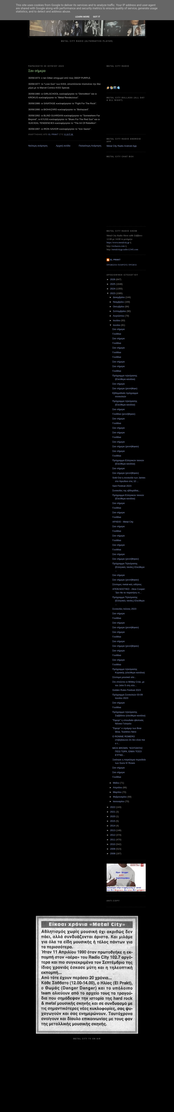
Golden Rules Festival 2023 (126, 690)
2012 (113, 835)
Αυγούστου (119, 315)
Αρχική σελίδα (63, 145)
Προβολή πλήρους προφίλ (122, 265)
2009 (113, 849)
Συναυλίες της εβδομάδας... (126, 490)
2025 (113, 284)
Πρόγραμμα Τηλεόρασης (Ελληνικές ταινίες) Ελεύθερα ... (128, 567)
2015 (113, 821)
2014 (113, 825)
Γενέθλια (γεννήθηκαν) (123, 414)
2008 (113, 853)
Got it (96, 16)
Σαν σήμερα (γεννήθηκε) (124, 388)
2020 (113, 816)
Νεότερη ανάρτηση (38, 145)
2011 (113, 839)
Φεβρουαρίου (120, 796)
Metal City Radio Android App (122, 146)
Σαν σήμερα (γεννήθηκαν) (125, 446)
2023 (113, 293)
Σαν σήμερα (118, 329)
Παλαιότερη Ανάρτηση (90, 145)
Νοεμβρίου (119, 302)
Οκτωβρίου (119, 306)
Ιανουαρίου (119, 801)
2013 (113, 830)
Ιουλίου (117, 320)
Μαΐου (116, 782)
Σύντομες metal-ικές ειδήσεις (126, 584)
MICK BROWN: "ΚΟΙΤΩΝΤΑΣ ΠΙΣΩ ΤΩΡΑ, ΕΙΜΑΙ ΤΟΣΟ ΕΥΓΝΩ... (127, 751)
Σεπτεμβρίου (120, 311)
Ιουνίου (117, 325)
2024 (113, 288)
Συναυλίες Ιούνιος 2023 (124, 608)
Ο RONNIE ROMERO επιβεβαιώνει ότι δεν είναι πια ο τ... (128, 740)
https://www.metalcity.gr (118, 242)
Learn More (82, 16)
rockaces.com (118, 246)
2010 (113, 844)
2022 (113, 807)
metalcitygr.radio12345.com (125, 249)
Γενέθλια (116, 333)
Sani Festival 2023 (121, 486)
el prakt (115, 260)
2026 (113, 279)
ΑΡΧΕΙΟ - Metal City (122, 521)
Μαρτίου (117, 792)
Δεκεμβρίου (119, 297)
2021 (113, 811)
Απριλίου (118, 787)
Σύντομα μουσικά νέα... (124, 677)
